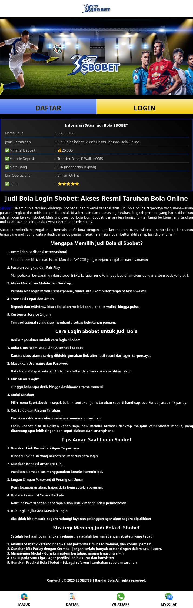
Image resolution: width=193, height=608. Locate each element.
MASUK (24, 600)
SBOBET (6, 208)
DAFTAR (48, 107)
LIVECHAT (169, 600)
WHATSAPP (120, 600)
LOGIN (145, 107)
